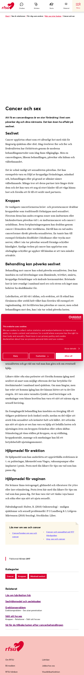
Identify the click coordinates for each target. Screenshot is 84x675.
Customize (42, 356)
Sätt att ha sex (13, 537)
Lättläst (46, 581)
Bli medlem (10, 587)
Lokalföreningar (12, 600)
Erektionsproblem (15, 529)
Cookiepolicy (47, 606)
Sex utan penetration (32, 532)
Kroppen (22, 498)
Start (7, 16)
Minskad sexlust (37, 498)
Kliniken (37, 6)
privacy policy (48, 336)
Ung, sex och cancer (55, 461)
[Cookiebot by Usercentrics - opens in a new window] (70, 317)
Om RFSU (9, 581)
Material (66, 6)
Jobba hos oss (48, 587)
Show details (70, 348)
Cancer (10, 498)
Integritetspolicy (49, 600)
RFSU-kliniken (11, 593)
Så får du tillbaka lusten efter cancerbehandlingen (34, 546)
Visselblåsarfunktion (51, 593)
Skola (51, 6)
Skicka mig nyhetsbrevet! (20, 639)
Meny (78, 6)
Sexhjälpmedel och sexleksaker (23, 523)
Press (7, 606)
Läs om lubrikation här (18, 517)
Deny (15, 356)
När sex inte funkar (53, 16)
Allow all (68, 356)
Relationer (19, 541)
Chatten (22, 6)
